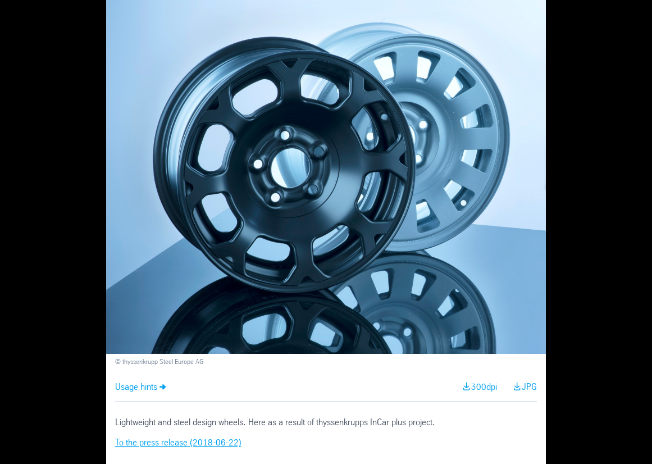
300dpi (484, 387)
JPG (529, 387)
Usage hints (136, 387)
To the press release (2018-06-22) (178, 443)
